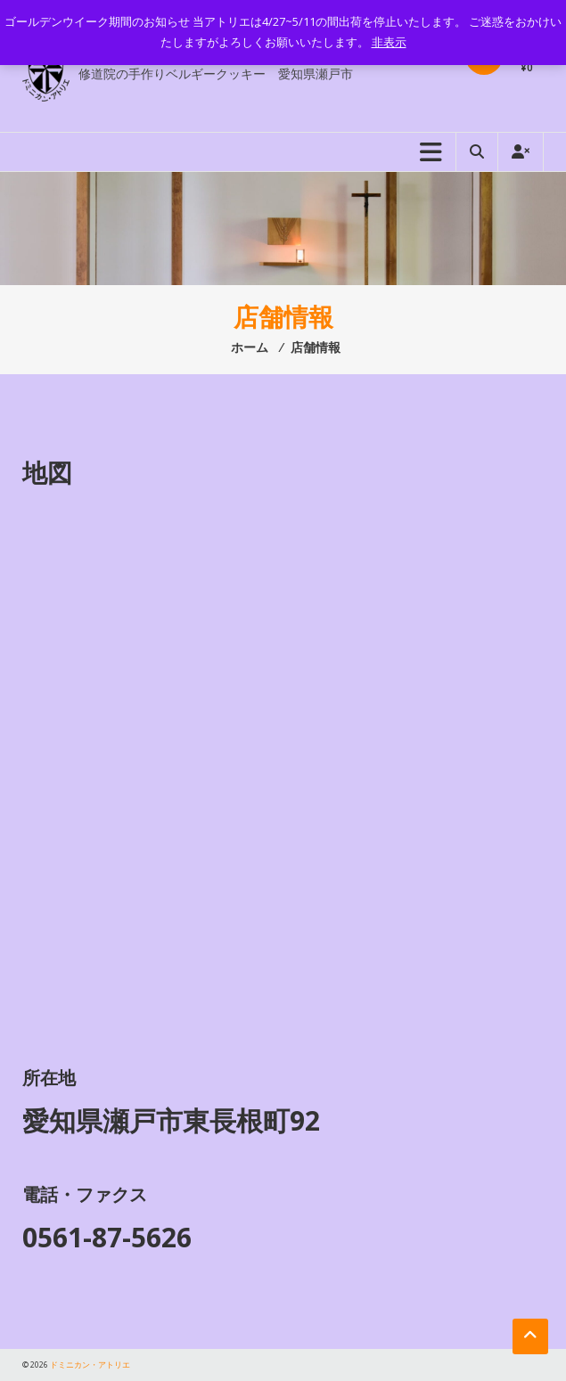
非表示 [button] (389, 42)
